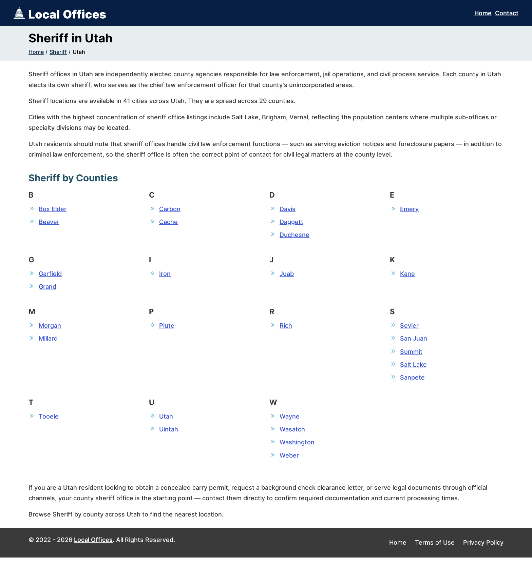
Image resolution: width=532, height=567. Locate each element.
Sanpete (412, 383)
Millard (48, 342)
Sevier (409, 328)
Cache (168, 222)
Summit (411, 356)
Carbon (169, 208)
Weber (289, 464)
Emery (409, 208)
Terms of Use (435, 552)
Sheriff (58, 51)
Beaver (49, 222)
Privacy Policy (483, 552)
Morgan (50, 328)
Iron (165, 275)
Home (483, 13)
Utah (79, 51)
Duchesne (294, 236)
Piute (166, 328)
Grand (47, 289)
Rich (286, 328)
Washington (297, 450)
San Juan (413, 342)
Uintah (168, 437)
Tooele (49, 423)
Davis (288, 208)
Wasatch (292, 437)
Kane (407, 275)
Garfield (50, 275)
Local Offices (93, 549)
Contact (506, 13)
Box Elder (52, 208)
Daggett (291, 222)
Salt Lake (413, 369)
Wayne (290, 423)
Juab (287, 275)
